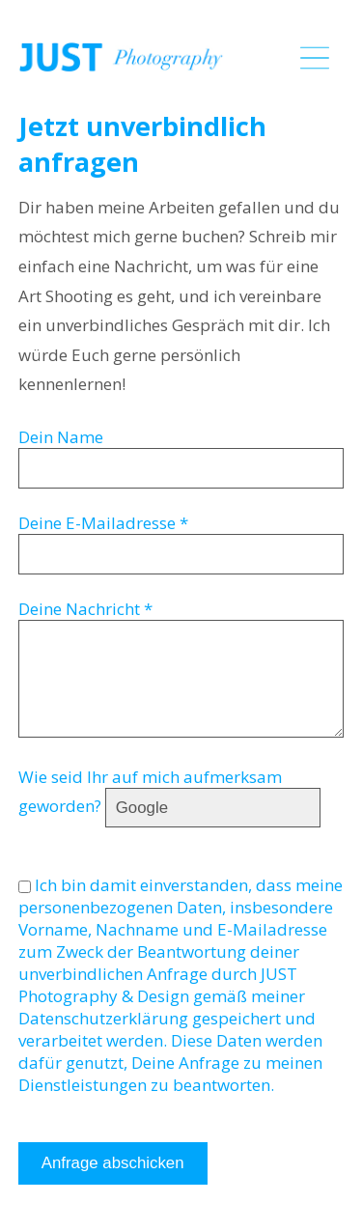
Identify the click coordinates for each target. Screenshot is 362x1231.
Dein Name (60, 437)
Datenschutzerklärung (103, 1018)
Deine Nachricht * (85, 609)
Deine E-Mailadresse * (103, 523)
